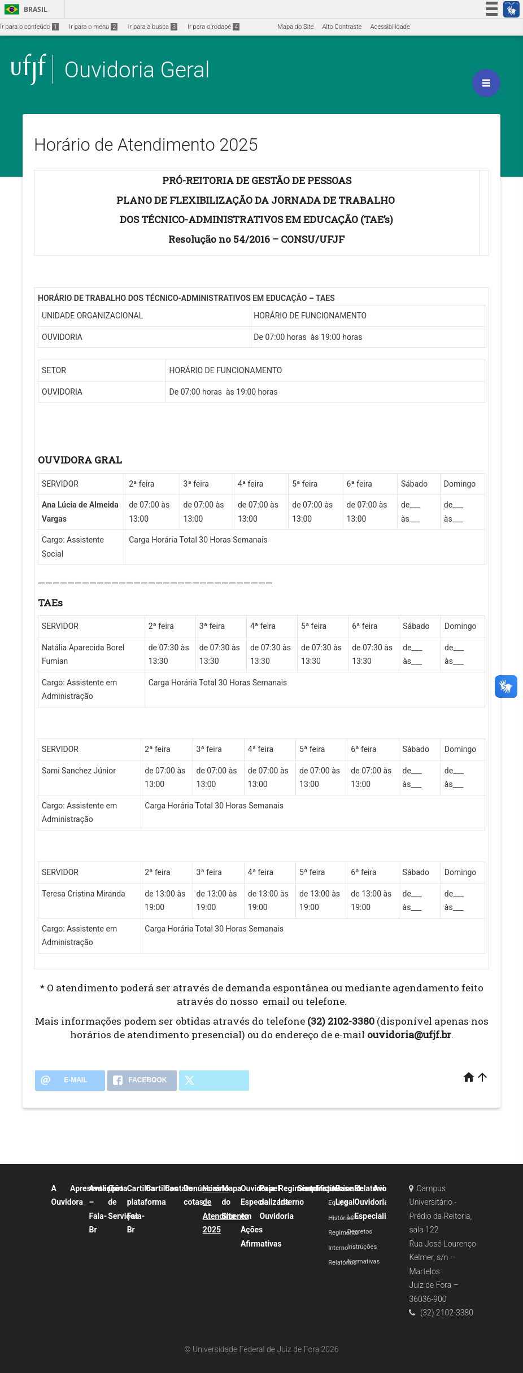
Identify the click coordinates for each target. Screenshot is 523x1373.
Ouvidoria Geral (137, 69)
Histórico (341, 1218)
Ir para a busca (152, 26)
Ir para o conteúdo (29, 26)
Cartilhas (162, 1188)
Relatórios (342, 1262)
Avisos (385, 1188)
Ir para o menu (93, 26)
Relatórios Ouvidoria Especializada (378, 1202)
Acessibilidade (389, 26)
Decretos (359, 1231)
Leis (353, 1217)
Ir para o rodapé (213, 26)
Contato (179, 1188)
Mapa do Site (295, 26)
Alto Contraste (342, 26)
